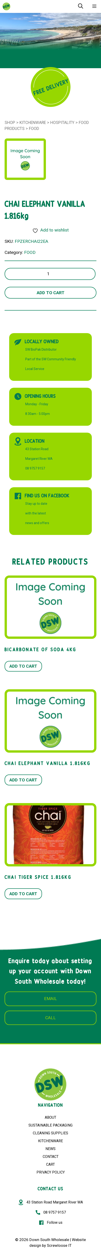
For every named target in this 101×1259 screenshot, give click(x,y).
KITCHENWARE (50, 1141)
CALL (50, 1017)
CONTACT (51, 1156)
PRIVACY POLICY (50, 1172)
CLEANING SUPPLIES (50, 1133)
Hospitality (62, 122)
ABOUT (50, 1117)
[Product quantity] (50, 274)
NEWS (50, 1149)
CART (50, 1164)
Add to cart (51, 292)
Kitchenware (33, 122)
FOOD (34, 128)
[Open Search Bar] (80, 6)
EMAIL (50, 998)
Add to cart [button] (23, 666)
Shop (10, 122)
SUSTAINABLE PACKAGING (50, 1125)
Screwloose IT (59, 1245)
